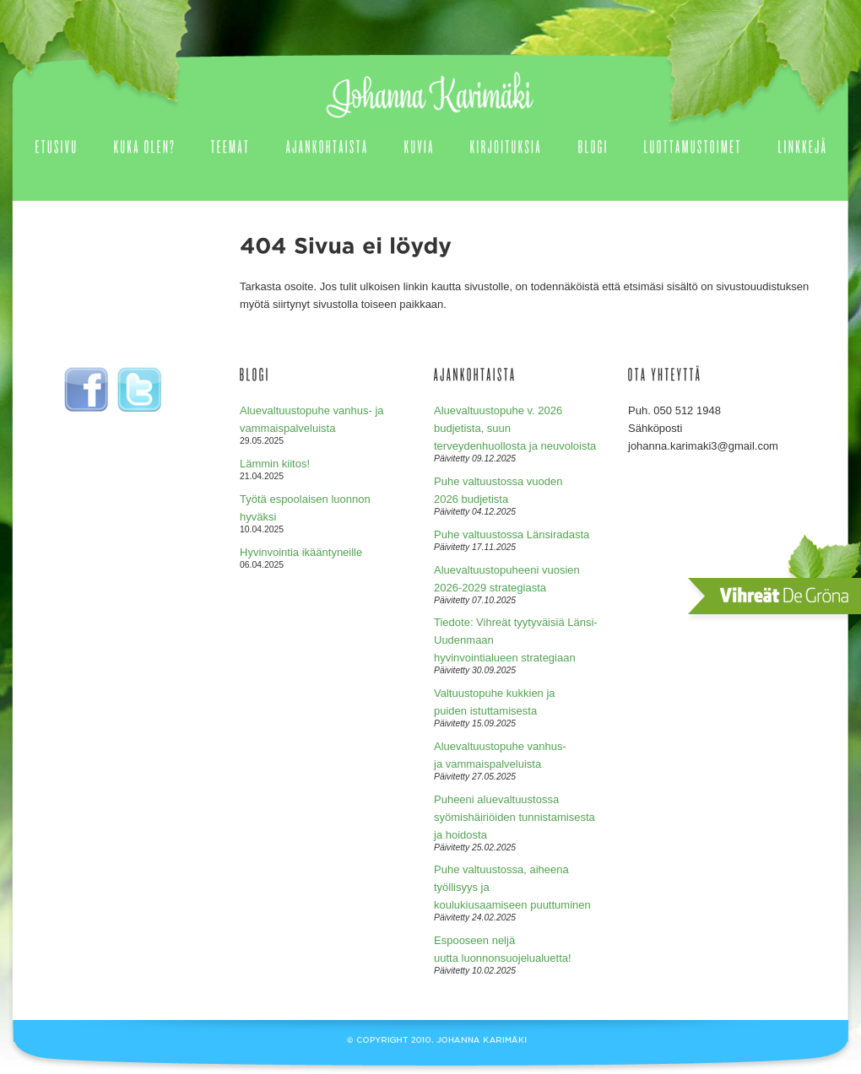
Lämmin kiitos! (275, 463)
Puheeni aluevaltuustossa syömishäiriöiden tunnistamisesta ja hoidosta (514, 817)
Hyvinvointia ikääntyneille (301, 552)
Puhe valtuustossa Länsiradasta (511, 534)
